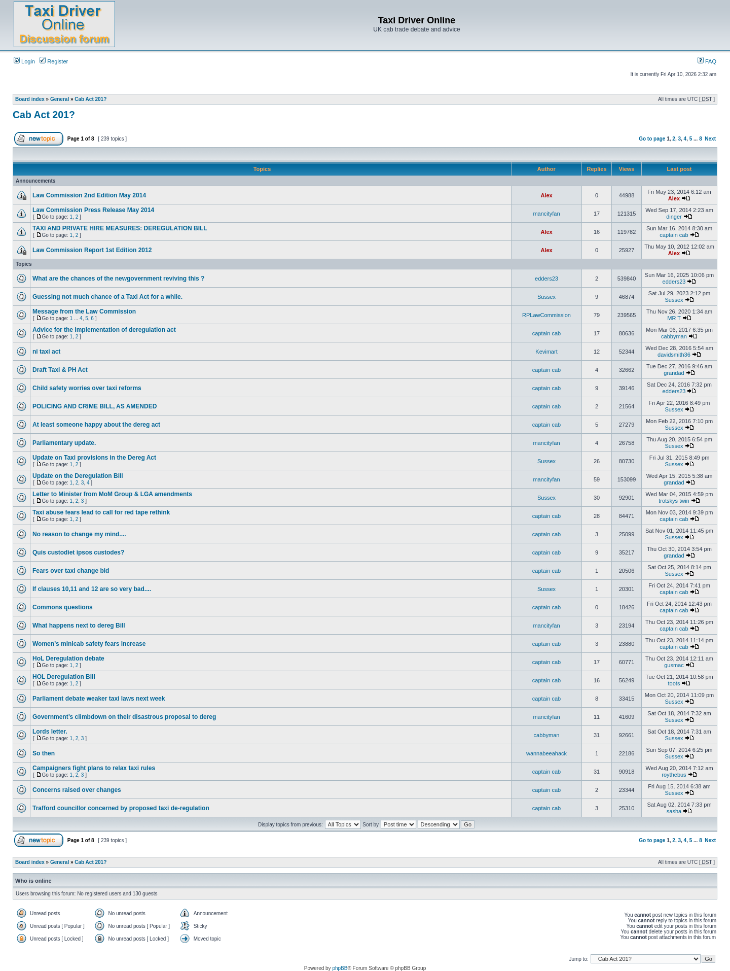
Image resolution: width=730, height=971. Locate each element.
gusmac (674, 665)
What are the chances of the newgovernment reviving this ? (118, 278)
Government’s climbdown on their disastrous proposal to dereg (124, 716)
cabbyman (674, 336)
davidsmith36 (674, 355)
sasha (674, 811)
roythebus (674, 775)
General (59, 99)
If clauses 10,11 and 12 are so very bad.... (91, 589)
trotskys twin (674, 501)
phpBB (339, 968)
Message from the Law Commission (84, 311)
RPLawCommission (546, 315)
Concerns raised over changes (76, 789)
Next (710, 139)
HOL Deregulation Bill (63, 676)
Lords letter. (49, 731)
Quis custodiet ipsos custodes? (78, 552)
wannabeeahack (546, 753)
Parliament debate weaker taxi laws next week (98, 698)
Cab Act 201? (90, 99)
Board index (30, 99)
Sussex (546, 297)
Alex (546, 195)
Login (24, 61)
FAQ (707, 61)
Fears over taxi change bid (70, 570)
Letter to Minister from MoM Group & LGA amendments (112, 494)
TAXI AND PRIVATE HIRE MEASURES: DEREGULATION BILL (119, 228)
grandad (674, 373)
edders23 (546, 278)
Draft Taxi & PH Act (60, 369)
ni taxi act (46, 351)
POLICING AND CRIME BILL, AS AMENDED (94, 406)
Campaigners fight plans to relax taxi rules (93, 768)
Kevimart (546, 352)
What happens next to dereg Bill (78, 625)
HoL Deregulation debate (68, 658)
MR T (674, 318)
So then (43, 753)
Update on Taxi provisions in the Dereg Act (94, 457)
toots (674, 683)
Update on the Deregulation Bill (77, 475)
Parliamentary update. (64, 442)
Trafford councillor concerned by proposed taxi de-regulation (120, 808)
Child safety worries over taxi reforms (86, 388)
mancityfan (546, 214)
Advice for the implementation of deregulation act (104, 329)
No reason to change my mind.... (79, 534)
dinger (674, 217)
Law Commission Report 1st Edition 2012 (92, 250)
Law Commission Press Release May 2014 (93, 210)
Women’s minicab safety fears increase (88, 643)
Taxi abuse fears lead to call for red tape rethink (101, 512)
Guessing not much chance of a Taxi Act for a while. (107, 296)
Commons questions (62, 607)
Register (54, 61)
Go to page (652, 139)
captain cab (674, 235)
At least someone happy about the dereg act (96, 424)
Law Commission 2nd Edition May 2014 (89, 195)
